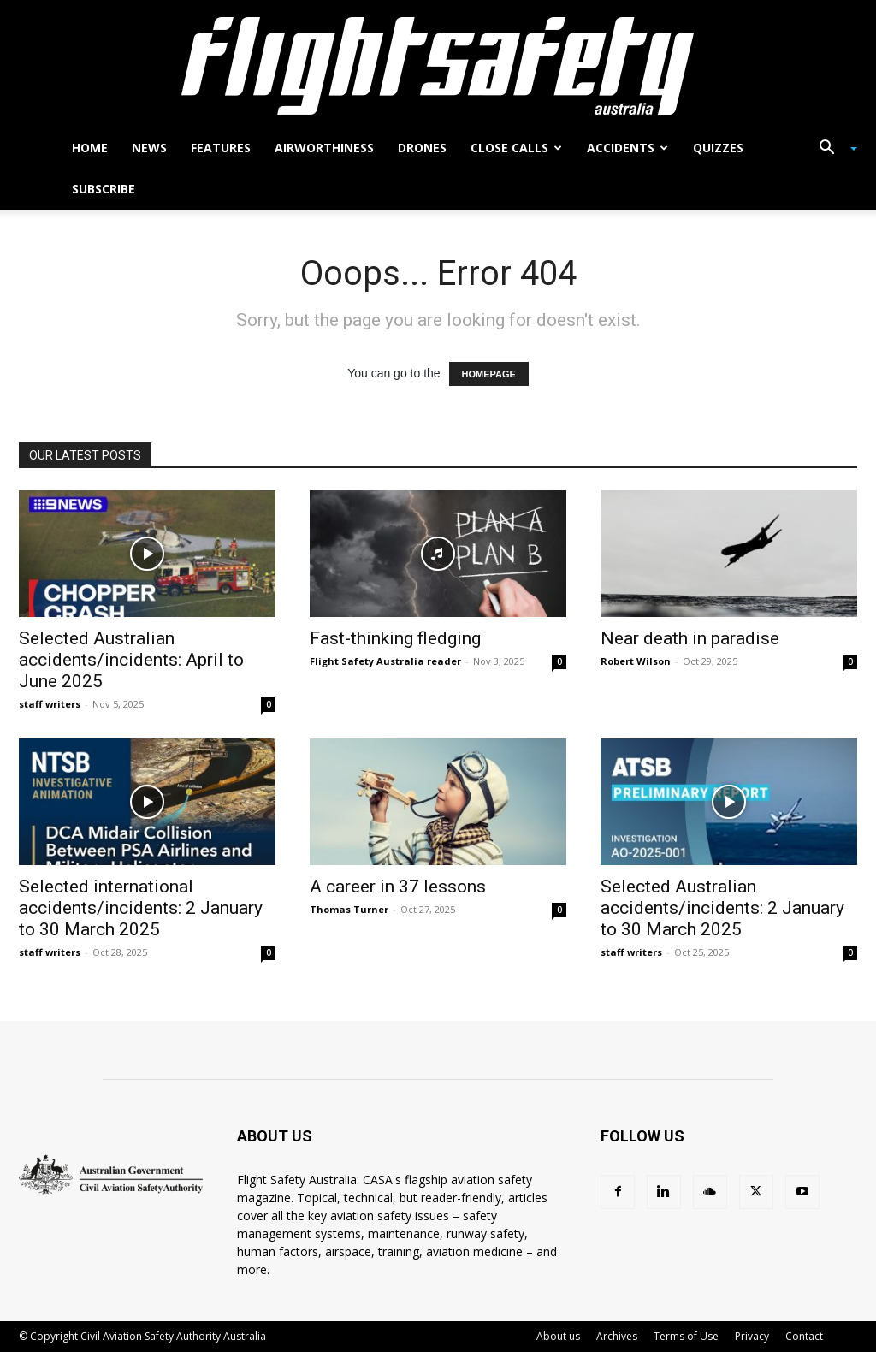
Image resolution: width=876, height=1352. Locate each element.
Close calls (516, 147)
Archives (616, 1336)
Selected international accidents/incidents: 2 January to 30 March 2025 (141, 908)
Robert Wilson (636, 661)
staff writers (49, 703)
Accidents (627, 147)
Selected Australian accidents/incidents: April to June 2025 (131, 659)
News (149, 147)
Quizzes (718, 147)
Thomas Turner (349, 909)
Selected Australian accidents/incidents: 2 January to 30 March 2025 (722, 908)
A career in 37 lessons (398, 886)
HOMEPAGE (489, 374)
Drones (422, 147)
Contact (804, 1336)
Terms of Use (686, 1336)
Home (90, 147)
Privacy (752, 1336)
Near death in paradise (690, 638)
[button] (831, 149)
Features (221, 147)
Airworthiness (324, 147)
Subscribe (103, 189)
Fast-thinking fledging (395, 638)
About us (558, 1336)
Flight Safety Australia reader (385, 661)
